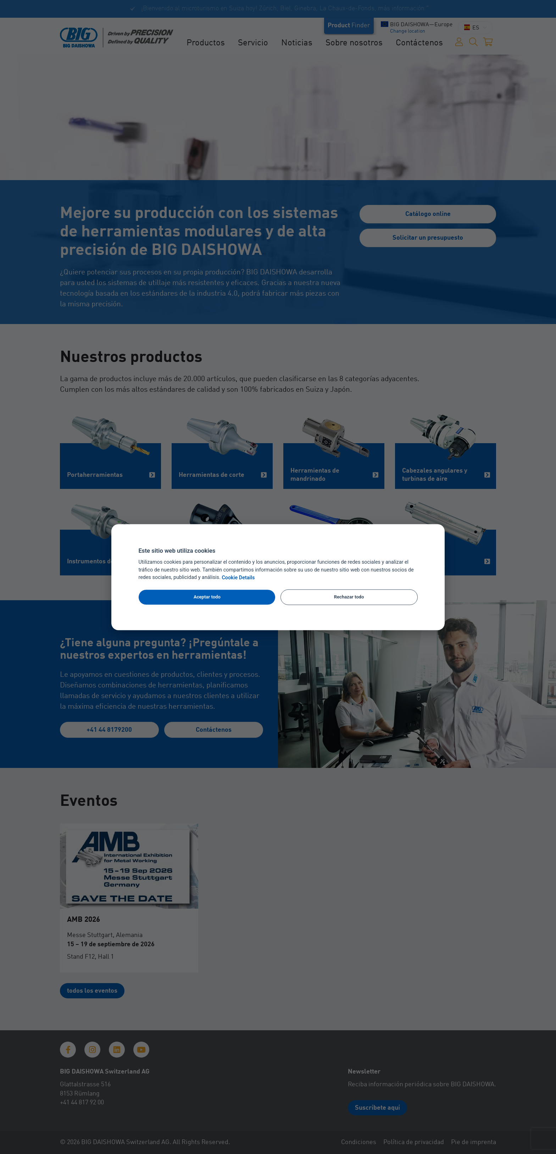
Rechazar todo (349, 597)
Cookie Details (238, 578)
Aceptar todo (207, 597)
